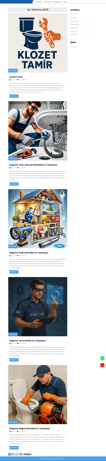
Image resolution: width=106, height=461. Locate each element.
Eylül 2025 (73, 18)
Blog (64, 2)
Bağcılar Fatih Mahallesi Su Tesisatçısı (29, 252)
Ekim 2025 (73, 14)
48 (21, 454)
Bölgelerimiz (57, 2)
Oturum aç (74, 47)
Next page (27, 454)
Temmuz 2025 (75, 24)
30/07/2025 (13, 71)
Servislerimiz (47, 2)
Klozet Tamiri (16, 77)
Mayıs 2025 (74, 31)
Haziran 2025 (74, 28)
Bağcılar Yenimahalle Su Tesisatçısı (28, 340)
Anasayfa (39, 2)
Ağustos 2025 (75, 21)
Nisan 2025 (74, 34)
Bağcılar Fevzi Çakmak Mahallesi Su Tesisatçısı (33, 164)
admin (13, 80)
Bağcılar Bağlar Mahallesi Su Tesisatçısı (30, 428)
